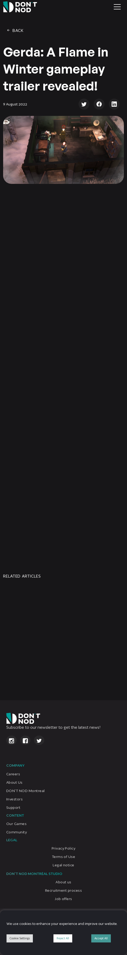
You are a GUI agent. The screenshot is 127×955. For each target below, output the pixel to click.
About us (63, 882)
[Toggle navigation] (117, 6)
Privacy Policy (64, 848)
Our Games (16, 824)
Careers (13, 774)
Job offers (63, 899)
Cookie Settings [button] (20, 938)
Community (16, 832)
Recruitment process (63, 890)
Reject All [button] (63, 938)
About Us (14, 782)
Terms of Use (63, 857)
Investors (14, 799)
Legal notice (63, 865)
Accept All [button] (101, 938)
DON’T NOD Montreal (25, 791)
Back (14, 30)
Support (13, 807)
